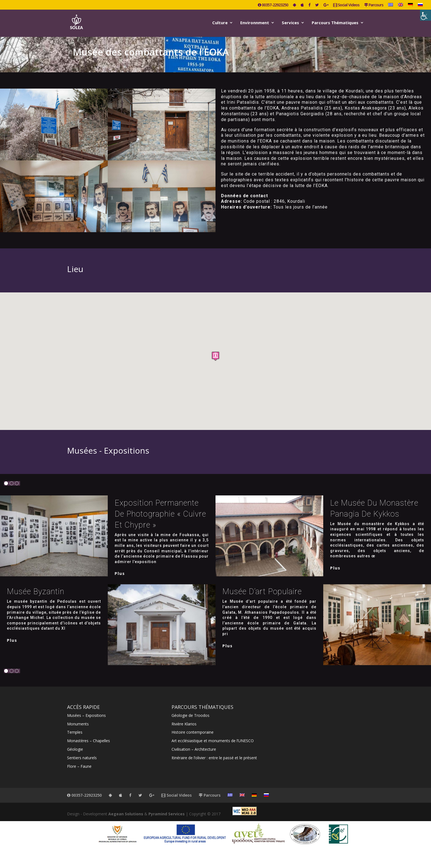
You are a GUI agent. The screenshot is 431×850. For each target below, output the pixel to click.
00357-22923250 (273, 5)
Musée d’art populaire (262, 591)
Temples (74, 732)
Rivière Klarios (184, 723)
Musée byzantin (35, 591)
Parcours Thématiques (335, 23)
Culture (220, 23)
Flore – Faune (79, 766)
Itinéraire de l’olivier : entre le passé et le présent (214, 757)
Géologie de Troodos (190, 715)
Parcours (373, 5)
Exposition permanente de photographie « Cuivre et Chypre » (160, 514)
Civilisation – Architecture (194, 749)
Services (290, 23)
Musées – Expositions (86, 715)
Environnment (254, 23)
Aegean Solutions (125, 813)
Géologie (75, 749)
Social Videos (346, 5)
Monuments (78, 723)
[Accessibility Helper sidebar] (425, 15)
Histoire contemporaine (193, 732)
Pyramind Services (166, 813)
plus (120, 573)
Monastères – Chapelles (88, 740)
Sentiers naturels (82, 757)
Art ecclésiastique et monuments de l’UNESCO (213, 740)
